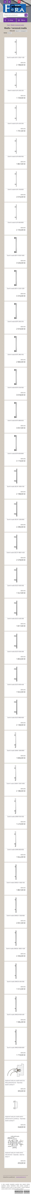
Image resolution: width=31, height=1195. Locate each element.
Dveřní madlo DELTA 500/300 (15, 651)
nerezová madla (19, 25)
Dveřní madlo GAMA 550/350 (15, 817)
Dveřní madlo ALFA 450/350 (15, 123)
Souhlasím (27, 1192)
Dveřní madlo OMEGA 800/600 (15, 1048)
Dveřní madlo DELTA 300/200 (15, 585)
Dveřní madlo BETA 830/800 (16, 453)
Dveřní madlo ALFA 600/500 (15, 156)
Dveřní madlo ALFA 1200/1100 (15, 57)
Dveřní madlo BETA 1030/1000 (15, 255)
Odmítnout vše (19, 1192)
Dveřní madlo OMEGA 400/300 (15, 982)
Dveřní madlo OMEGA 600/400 (15, 1015)
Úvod (8, 25)
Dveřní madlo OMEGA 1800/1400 (15, 949)
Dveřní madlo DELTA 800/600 (15, 717)
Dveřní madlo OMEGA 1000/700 (16, 883)
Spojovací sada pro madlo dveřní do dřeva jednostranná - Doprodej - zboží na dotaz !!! (15, 1083)
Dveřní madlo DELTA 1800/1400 (16, 552)
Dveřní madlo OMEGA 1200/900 (16, 916)
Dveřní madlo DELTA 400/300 (15, 618)
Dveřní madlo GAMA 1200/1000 (16, 784)
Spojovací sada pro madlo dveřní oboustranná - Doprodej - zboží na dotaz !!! (14, 1155)
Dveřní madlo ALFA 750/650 (15, 189)
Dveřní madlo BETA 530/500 (16, 387)
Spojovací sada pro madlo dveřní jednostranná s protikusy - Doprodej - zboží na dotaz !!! (15, 1119)
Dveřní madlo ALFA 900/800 (15, 222)
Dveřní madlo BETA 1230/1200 (15, 288)
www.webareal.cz (21, 1177)
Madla (12, 25)
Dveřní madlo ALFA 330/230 (15, 90)
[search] (26, 15)
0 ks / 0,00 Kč (24, 2)
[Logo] (14, 8)
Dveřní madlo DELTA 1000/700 (15, 486)
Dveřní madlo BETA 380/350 (16, 354)
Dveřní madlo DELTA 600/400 (15, 684)
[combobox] (17, 31)
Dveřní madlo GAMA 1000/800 (15, 750)
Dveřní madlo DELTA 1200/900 (15, 519)
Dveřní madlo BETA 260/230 (16, 321)
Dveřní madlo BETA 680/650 (16, 420)
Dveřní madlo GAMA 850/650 (15, 850)
